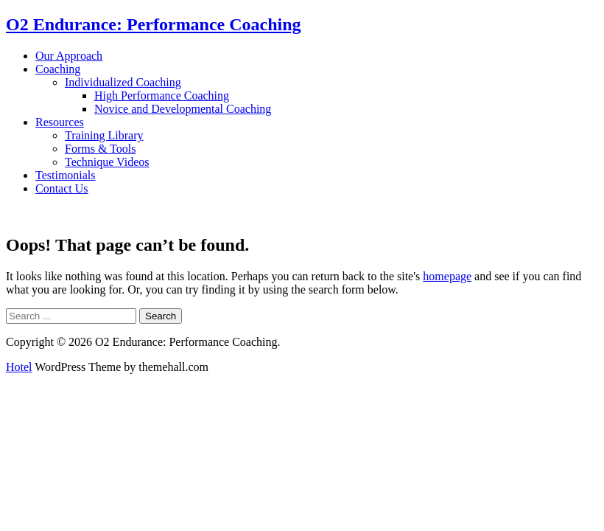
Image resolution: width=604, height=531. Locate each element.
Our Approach (68, 55)
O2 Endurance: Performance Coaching (153, 24)
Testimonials (65, 175)
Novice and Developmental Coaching (182, 109)
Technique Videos (107, 162)
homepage (447, 276)
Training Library (104, 135)
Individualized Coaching (123, 82)
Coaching (57, 69)
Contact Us (61, 188)
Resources (59, 122)
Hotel (19, 367)
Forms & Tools (100, 148)
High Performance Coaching (161, 95)
